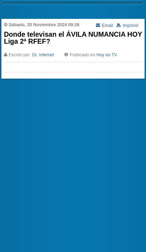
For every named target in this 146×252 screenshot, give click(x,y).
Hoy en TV (107, 54)
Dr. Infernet (43, 54)
